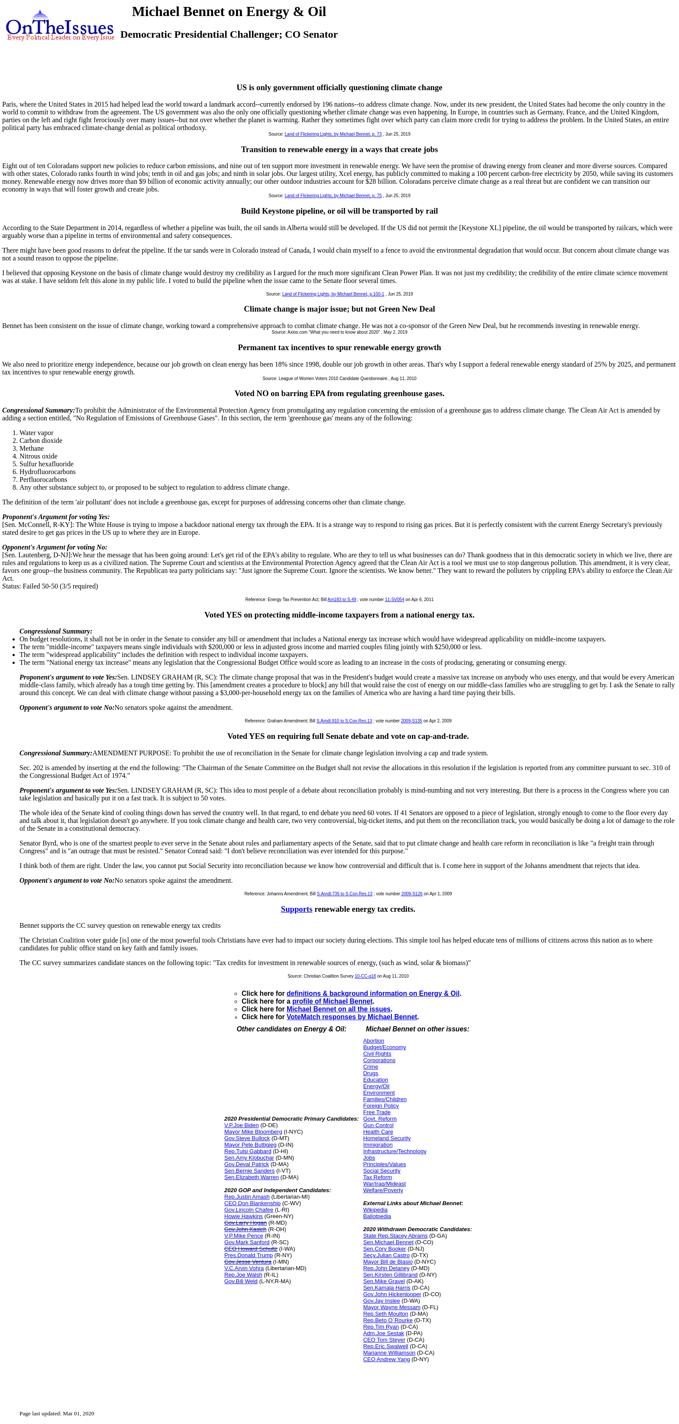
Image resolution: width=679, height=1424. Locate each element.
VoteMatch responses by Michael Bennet (352, 1017)
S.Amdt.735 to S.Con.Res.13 (344, 893)
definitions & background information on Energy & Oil (373, 993)
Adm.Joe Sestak (383, 1333)
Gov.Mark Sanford (247, 1242)
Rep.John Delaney (386, 1268)
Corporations (379, 1060)
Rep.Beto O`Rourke (388, 1320)
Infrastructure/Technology (395, 1151)
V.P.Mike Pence (243, 1235)
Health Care (378, 1131)
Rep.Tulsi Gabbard (248, 1151)
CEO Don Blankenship (252, 1203)
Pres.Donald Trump (248, 1255)
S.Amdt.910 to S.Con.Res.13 (344, 721)
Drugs (370, 1073)
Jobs (369, 1157)
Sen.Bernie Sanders (249, 1170)
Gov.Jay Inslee (381, 1300)
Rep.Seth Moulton (385, 1313)
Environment (379, 1092)
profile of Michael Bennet (332, 1001)
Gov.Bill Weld (241, 1281)
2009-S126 (412, 893)
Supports (297, 909)
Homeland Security (387, 1138)
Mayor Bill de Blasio (388, 1261)
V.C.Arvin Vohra (244, 1268)
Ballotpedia (377, 1216)
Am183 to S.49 (341, 599)
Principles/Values (384, 1164)
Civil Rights (377, 1053)
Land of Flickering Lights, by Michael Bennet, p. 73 (333, 134)
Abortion (373, 1040)
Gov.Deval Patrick (246, 1164)
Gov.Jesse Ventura (248, 1261)
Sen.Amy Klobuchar (249, 1157)
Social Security (382, 1170)
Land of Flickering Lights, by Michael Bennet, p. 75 (333, 195)
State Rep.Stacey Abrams (395, 1235)
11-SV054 (394, 599)
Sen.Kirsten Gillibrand (390, 1274)
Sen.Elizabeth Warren (251, 1177)
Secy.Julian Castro (386, 1255)
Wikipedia (375, 1209)
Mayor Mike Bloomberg (253, 1131)
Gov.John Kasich (245, 1229)
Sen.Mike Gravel (384, 1281)
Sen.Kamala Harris (387, 1287)
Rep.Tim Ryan (381, 1326)
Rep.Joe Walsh (243, 1274)
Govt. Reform (380, 1118)
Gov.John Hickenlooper (392, 1294)
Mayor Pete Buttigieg (250, 1144)
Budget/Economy (384, 1047)
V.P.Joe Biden (241, 1125)
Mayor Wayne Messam (391, 1307)
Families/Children (385, 1099)
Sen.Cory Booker (384, 1248)
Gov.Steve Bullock (247, 1138)
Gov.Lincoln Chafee (248, 1209)
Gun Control (378, 1125)
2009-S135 (411, 721)
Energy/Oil (376, 1086)
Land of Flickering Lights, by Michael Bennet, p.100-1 (333, 294)
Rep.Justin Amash (247, 1196)
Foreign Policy (381, 1105)
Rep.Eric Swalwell (385, 1346)
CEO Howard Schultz (251, 1248)
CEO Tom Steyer (384, 1339)
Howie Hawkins (243, 1216)
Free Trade (377, 1112)
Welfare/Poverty (383, 1190)
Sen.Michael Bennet (388, 1242)
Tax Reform (377, 1177)
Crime (370, 1066)
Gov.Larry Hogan (245, 1222)
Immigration (378, 1144)
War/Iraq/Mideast (384, 1183)
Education (375, 1079)
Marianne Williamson (389, 1352)
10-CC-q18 (365, 976)
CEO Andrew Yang (386, 1359)
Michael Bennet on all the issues (339, 1009)
